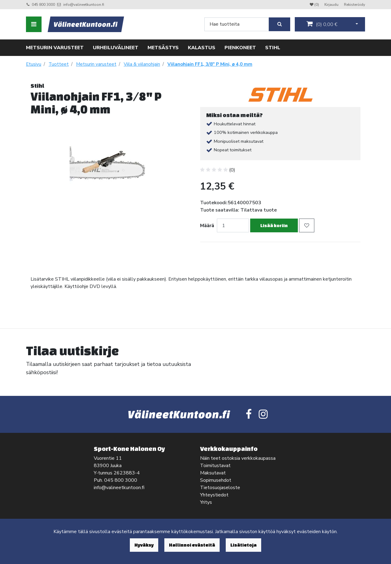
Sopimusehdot (215, 480)
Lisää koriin (274, 225)
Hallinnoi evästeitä (192, 544)
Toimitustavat (215, 465)
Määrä (207, 225)
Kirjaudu (331, 4)
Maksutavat (213, 473)
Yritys (206, 502)
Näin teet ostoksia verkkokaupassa (238, 458)
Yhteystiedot (214, 495)
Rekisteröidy (354, 4)
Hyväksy (144, 544)
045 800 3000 (43, 4)
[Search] (236, 24)
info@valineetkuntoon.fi (83, 4)
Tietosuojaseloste (220, 487)
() (322, 24)
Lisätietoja (243, 544)
